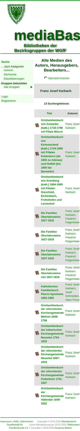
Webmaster (73, 424)
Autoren (8, 70)
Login (4, 96)
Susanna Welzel (63, 428)
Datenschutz (26, 421)
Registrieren (8, 100)
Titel (49, 113)
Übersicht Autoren (59, 78)
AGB (16, 421)
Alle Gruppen (12, 87)
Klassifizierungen (14, 78)
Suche (5, 61)
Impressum (6, 421)
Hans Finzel (72, 299)
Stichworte (10, 74)
